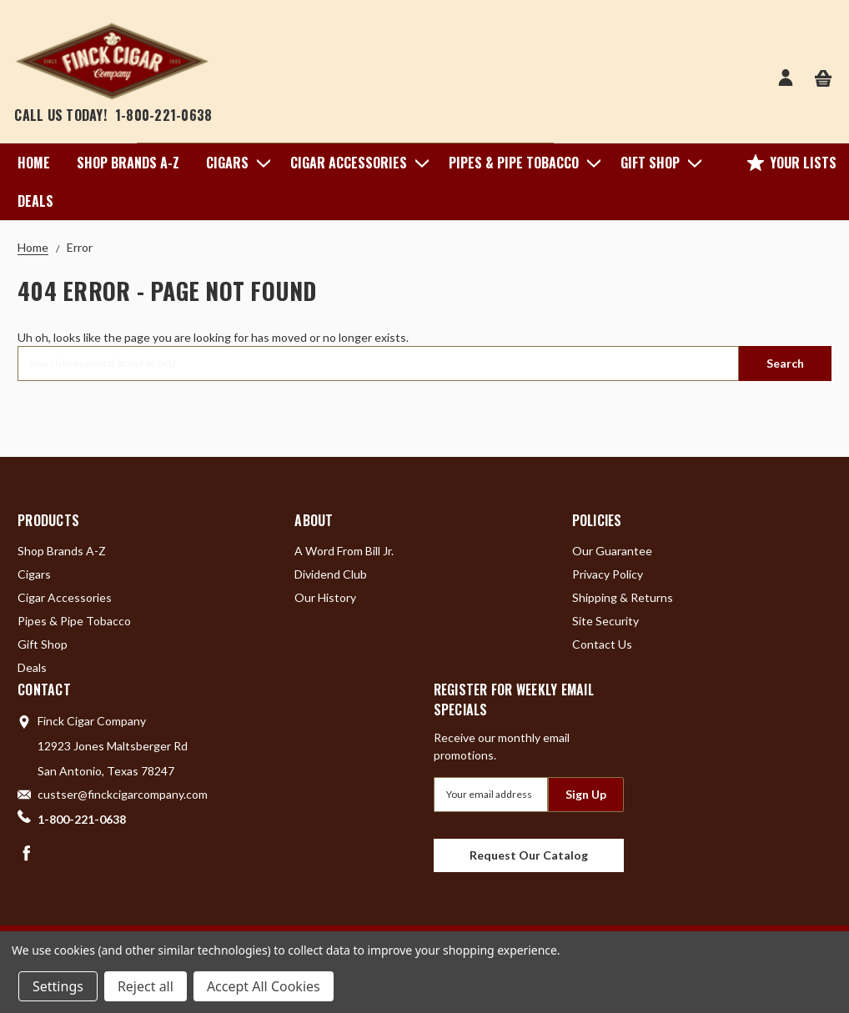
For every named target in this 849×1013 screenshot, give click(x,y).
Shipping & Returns (622, 597)
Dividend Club (330, 574)
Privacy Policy (607, 574)
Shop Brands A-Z (128, 163)
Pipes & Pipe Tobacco (521, 163)
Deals (35, 201)
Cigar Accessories (356, 163)
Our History (325, 597)
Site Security (605, 621)
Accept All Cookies (263, 986)
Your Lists (791, 163)
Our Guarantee (612, 551)
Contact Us (602, 644)
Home (34, 163)
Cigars (235, 163)
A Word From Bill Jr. (344, 551)
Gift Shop (657, 163)
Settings (58, 986)
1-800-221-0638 (164, 115)
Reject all (145, 986)
